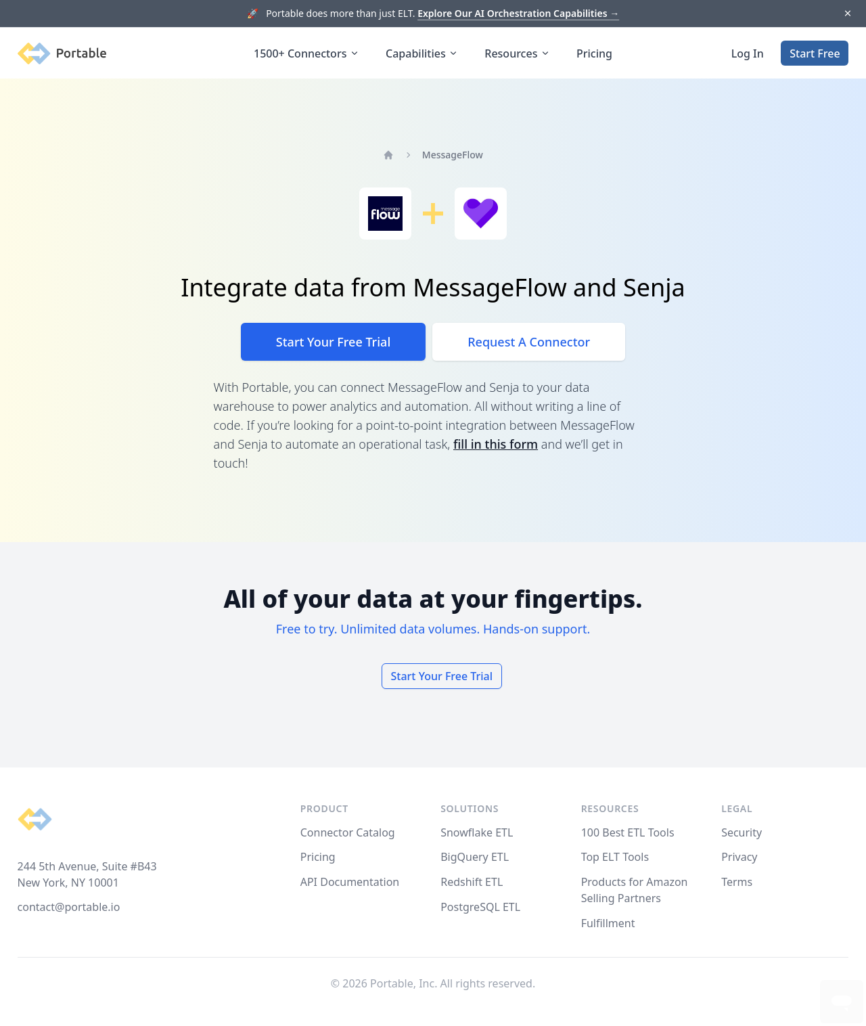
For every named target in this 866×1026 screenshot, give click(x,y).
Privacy (739, 856)
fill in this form (495, 444)
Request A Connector (529, 342)
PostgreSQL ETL (480, 906)
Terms (736, 881)
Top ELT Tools (615, 856)
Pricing (594, 53)
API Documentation (350, 881)
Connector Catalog (347, 832)
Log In (747, 53)
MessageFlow (452, 154)
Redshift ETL (471, 881)
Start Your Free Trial (333, 342)
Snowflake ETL (476, 832)
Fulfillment (608, 923)
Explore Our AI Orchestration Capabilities (518, 13)
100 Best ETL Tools (628, 832)
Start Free (815, 53)
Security (741, 832)
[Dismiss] (847, 14)
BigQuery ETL (474, 856)
